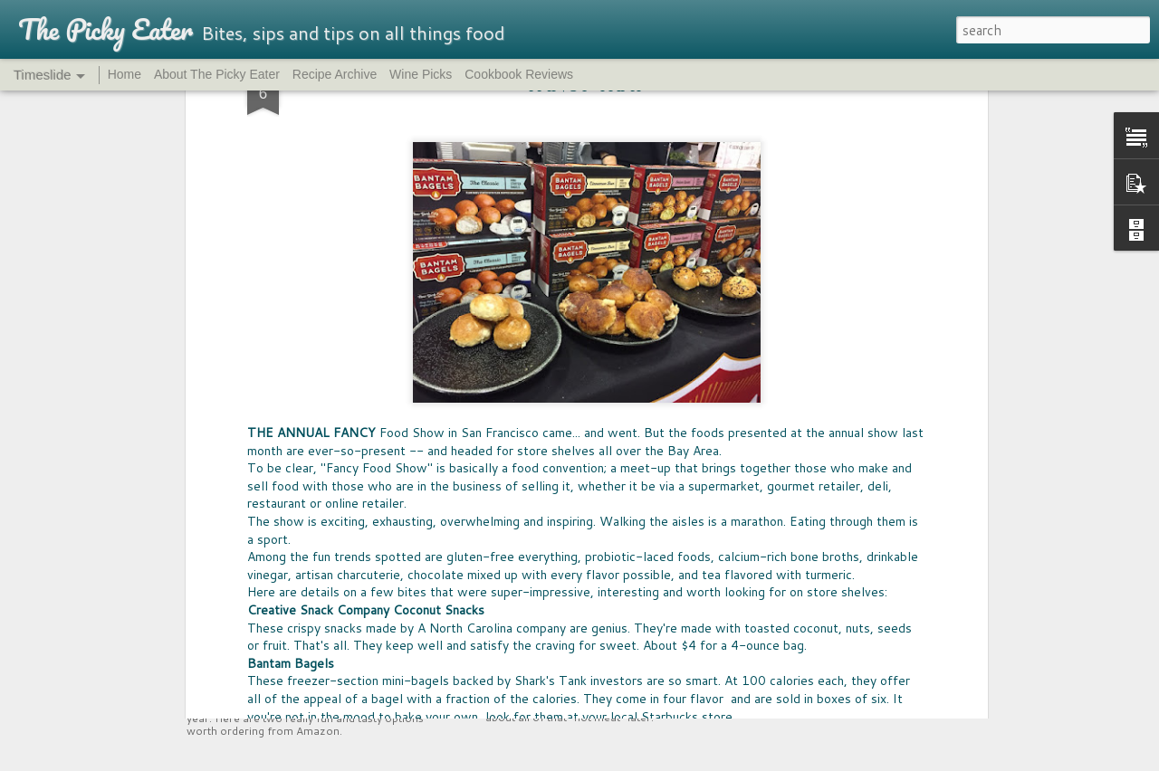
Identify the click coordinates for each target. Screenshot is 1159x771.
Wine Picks (420, 74)
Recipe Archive (334, 74)
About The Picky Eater (217, 74)
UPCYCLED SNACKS (286, 659)
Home (124, 74)
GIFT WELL (788, 588)
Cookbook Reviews (519, 74)
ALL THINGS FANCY (814, 618)
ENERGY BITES (797, 557)
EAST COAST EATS (808, 495)
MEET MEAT (534, 646)
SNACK (776, 680)
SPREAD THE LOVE (809, 649)
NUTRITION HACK (808, 526)
